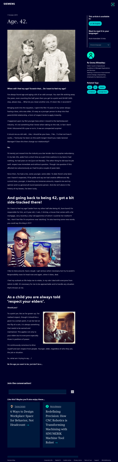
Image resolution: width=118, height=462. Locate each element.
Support (96, 460)
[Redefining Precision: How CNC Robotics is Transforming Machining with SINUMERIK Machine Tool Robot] (59, 425)
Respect (102, 87)
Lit (95, 87)
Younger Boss (103, 92)
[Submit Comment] (72, 391)
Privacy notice (78, 460)
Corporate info (48, 460)
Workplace (92, 92)
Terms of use (88, 460)
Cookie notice (67, 460)
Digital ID (58, 460)
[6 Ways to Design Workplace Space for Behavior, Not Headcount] (23, 425)
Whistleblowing (106, 460)
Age (90, 87)
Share (73, 371)
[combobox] (90, 45)
